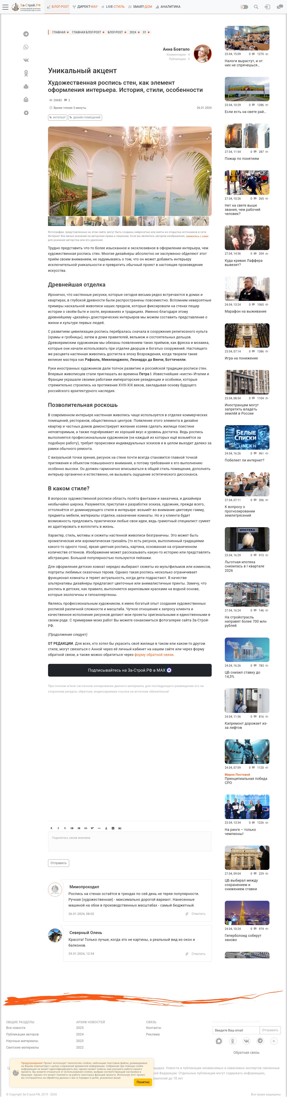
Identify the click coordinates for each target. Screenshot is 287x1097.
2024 (133, 32)
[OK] (26, 73)
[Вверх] (26, 113)
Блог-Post (115, 32)
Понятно (143, 1082)
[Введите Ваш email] (236, 1030)
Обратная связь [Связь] (246, 1053)
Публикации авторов (22, 1034)
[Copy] (187, 914)
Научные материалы (22, 1041)
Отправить (59, 863)
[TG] (26, 34)
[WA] (26, 47)
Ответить (198, 914)
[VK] (26, 60)
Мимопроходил (84, 886)
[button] (5, 7)
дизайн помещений (84, 117)
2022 (80, 1047)
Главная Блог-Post (86, 32)
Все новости (16, 1028)
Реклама (153, 1034)
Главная (59, 32)
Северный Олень (86, 932)
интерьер (57, 117)
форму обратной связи (154, 655)
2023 (80, 1041)
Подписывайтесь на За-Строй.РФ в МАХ (130, 670)
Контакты (153, 1028)
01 (144, 32)
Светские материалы (22, 1047)
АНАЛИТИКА (167, 7)
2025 (80, 1028)
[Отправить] (26, 100)
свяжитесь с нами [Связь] (197, 236)
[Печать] (26, 86)
